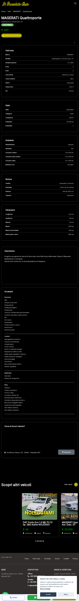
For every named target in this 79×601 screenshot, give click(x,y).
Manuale (46, 533)
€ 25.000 (67, 529)
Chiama (13, 598)
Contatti (66, 559)
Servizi (57, 559)
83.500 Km (66, 533)
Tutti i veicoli (71, 484)
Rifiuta (66, 594)
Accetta (48, 594)
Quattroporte (27, 11)
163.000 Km (27, 533)
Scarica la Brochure (11, 35)
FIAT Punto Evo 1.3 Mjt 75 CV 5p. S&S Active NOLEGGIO (37, 523)
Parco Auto (36, 559)
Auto (9, 11)
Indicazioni (66, 452)
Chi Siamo (47, 559)
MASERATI (17, 11)
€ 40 (25, 529)
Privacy (75, 559)
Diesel (38, 533)
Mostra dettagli (45, 589)
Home (3, 11)
